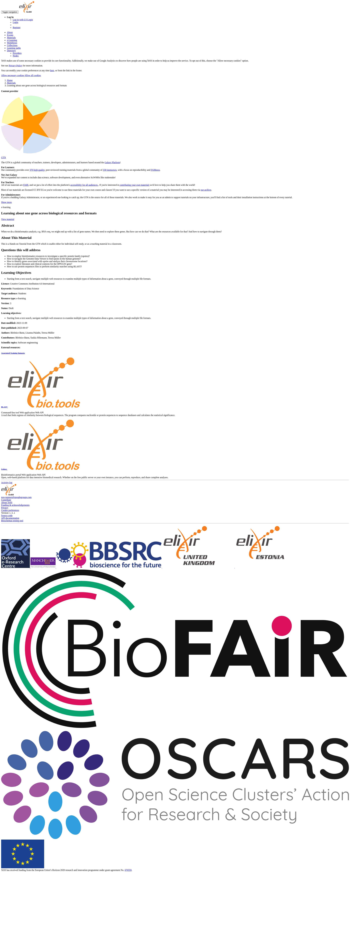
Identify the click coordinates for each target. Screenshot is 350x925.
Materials (11, 37)
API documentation (10, 518)
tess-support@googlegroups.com (16, 497)
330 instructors (110, 170)
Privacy (4, 507)
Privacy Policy (15, 65)
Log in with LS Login (23, 19)
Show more (6, 202)
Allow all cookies (33, 75)
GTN (3, 157)
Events (10, 35)
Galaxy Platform (112, 162)
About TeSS (6, 502)
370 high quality (37, 170)
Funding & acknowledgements (15, 505)
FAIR (25, 185)
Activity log (6, 482)
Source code (7, 515)
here (52, 70)
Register (16, 27)
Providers (17, 53)
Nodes (16, 56)
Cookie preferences (10, 510)
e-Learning (12, 40)
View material (7, 219)
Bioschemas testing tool (12, 520)
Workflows (12, 43)
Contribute (6, 500)
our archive (206, 190)
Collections (12, 45)
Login (15, 22)
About (10, 32)
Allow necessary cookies (12, 75)
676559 (128, 870)
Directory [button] (11, 50)
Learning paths (14, 48)
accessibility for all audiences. (84, 185)
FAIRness (155, 170)
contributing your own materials (134, 185)
